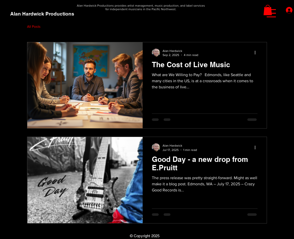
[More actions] (257, 53)
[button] (271, 13)
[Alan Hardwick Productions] (42, 14)
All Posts (34, 26)
